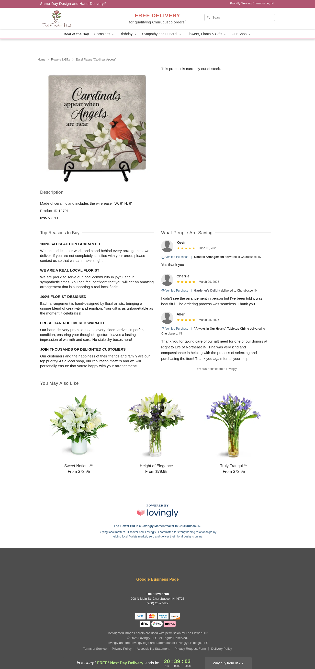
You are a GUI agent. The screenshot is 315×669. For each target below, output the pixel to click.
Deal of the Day (76, 34)
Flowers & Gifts (60, 59)
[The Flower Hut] (75, 19)
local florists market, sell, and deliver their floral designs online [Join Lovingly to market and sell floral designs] (162, 536)
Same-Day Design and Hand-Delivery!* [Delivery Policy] (73, 3)
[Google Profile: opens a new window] (164, 566)
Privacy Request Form (190, 648)
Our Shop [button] (241, 34)
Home (41, 59)
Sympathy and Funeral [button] (162, 34)
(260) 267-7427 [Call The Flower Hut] (158, 603)
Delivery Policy (221, 648)
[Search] (239, 17)
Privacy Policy (122, 648)
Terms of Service (95, 648)
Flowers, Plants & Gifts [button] (207, 34)
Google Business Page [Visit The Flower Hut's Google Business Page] (157, 579)
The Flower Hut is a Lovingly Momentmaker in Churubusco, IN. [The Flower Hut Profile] (157, 526)
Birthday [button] (128, 34)
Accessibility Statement (153, 648)
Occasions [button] (104, 34)
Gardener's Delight (207, 290)
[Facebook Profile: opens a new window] (151, 566)
